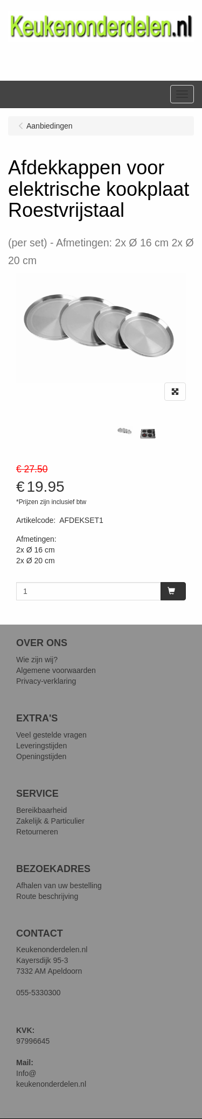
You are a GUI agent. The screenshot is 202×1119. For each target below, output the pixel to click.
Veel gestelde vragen (51, 735)
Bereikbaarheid (41, 810)
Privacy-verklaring (46, 681)
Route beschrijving (47, 896)
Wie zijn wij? (37, 659)
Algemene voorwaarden (56, 670)
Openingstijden (41, 756)
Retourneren (37, 831)
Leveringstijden (41, 745)
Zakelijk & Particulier (50, 821)
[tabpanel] (125, 431)
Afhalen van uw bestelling (59, 885)
